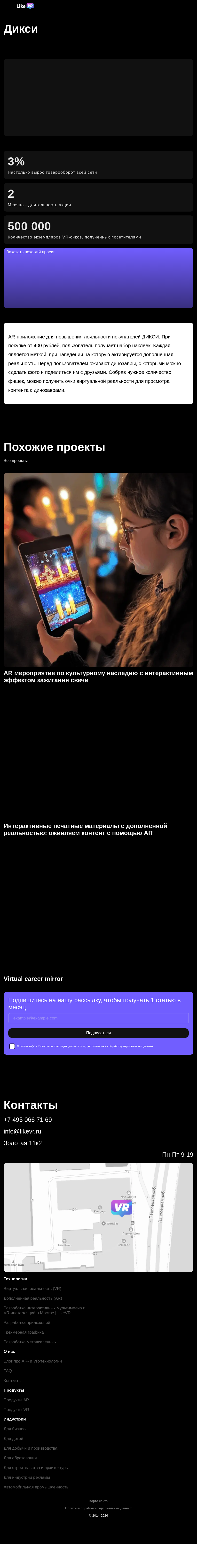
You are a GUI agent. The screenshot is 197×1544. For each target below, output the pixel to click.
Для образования (20, 1458)
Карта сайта (98, 1501)
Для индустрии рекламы (27, 1477)
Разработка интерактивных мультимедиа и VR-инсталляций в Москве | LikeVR (45, 1310)
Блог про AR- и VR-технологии (33, 1361)
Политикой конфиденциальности (60, 1046)
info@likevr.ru (22, 1131)
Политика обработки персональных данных (98, 1508)
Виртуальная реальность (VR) (32, 1288)
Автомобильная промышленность (36, 1487)
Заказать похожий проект (31, 252)
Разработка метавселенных (30, 1342)
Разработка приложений (27, 1322)
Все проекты (16, 460)
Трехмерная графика (24, 1332)
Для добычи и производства (30, 1448)
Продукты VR (16, 1409)
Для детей (13, 1438)
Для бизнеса (16, 1429)
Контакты (12, 1380)
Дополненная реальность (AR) (33, 1298)
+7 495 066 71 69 (28, 1119)
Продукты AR (16, 1400)
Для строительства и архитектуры (36, 1467)
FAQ (8, 1371)
